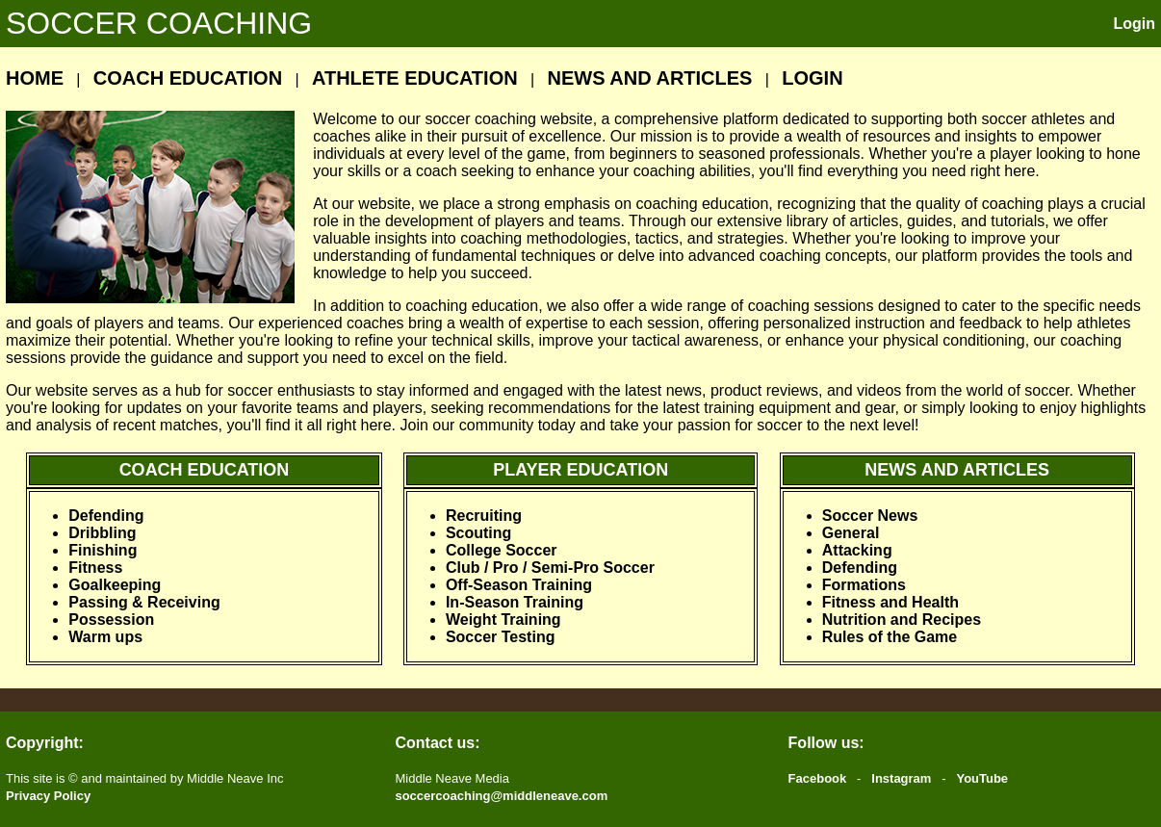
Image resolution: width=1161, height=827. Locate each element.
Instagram (901, 778)
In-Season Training (514, 602)
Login (1134, 23)
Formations (864, 585)
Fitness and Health (890, 602)
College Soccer (501, 550)
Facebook (817, 778)
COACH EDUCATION (187, 78)
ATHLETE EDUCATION (415, 78)
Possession (111, 619)
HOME (35, 78)
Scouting (478, 533)
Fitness (95, 567)
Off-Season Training (519, 585)
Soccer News (870, 515)
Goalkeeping (114, 585)
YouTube (982, 778)
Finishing (102, 550)
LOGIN (812, 78)
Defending (105, 515)
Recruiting (484, 515)
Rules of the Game (889, 637)
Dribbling (102, 533)
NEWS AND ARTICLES (649, 78)
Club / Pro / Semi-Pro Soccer (550, 567)
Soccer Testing (500, 637)
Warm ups (105, 637)
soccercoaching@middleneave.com (501, 795)
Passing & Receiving (143, 602)
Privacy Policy (48, 795)
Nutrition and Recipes (901, 619)
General (851, 533)
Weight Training (503, 619)
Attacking (857, 550)
